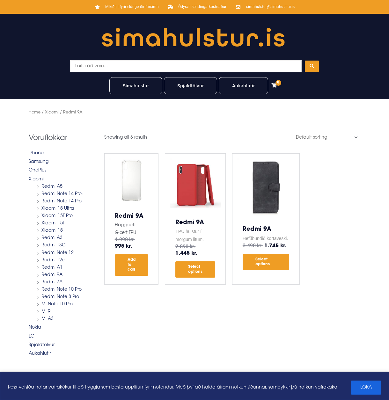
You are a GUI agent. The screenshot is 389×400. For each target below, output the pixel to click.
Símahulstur (136, 86)
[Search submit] (312, 66)
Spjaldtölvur (190, 86)
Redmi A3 (51, 238)
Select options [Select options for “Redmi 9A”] (195, 269)
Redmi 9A (51, 275)
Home (34, 112)
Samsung (38, 161)
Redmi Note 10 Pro (61, 289)
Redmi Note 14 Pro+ (62, 194)
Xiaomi (52, 112)
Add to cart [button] (132, 265)
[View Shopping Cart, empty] (274, 86)
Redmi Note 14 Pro (61, 201)
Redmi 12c (53, 260)
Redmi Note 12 (57, 253)
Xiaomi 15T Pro (57, 216)
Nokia (35, 327)
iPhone (36, 153)
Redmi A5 (51, 186)
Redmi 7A (51, 282)
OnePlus (37, 170)
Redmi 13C (53, 245)
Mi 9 (45, 311)
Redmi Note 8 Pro (60, 297)
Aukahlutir (243, 86)
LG (31, 336)
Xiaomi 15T (53, 223)
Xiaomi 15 (52, 230)
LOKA (366, 387)
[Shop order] (325, 137)
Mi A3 (47, 318)
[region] (194, 386)
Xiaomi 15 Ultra (57, 208)
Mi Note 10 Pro (57, 304)
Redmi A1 (51, 267)
